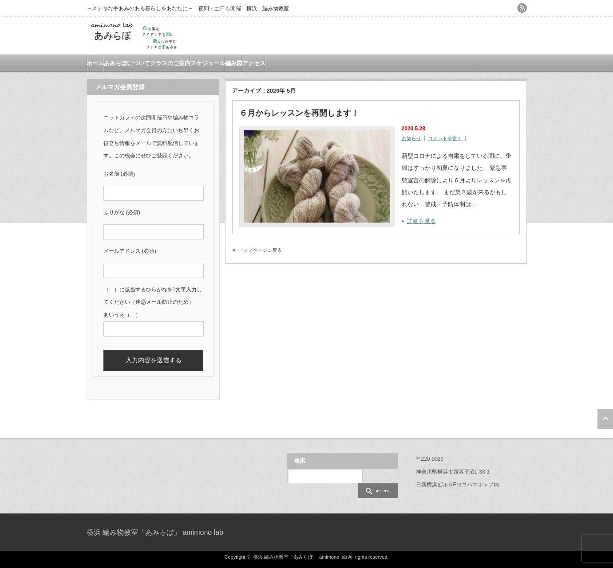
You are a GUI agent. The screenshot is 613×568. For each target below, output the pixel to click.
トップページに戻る (260, 250)
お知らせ (411, 138)
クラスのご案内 (170, 63)
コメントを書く (445, 138)
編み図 (233, 63)
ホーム (95, 63)
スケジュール (207, 63)
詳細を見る (421, 221)
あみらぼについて (127, 63)
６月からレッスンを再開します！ (299, 113)
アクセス (253, 63)
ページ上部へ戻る (605, 419)
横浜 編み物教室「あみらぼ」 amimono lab (155, 532)
